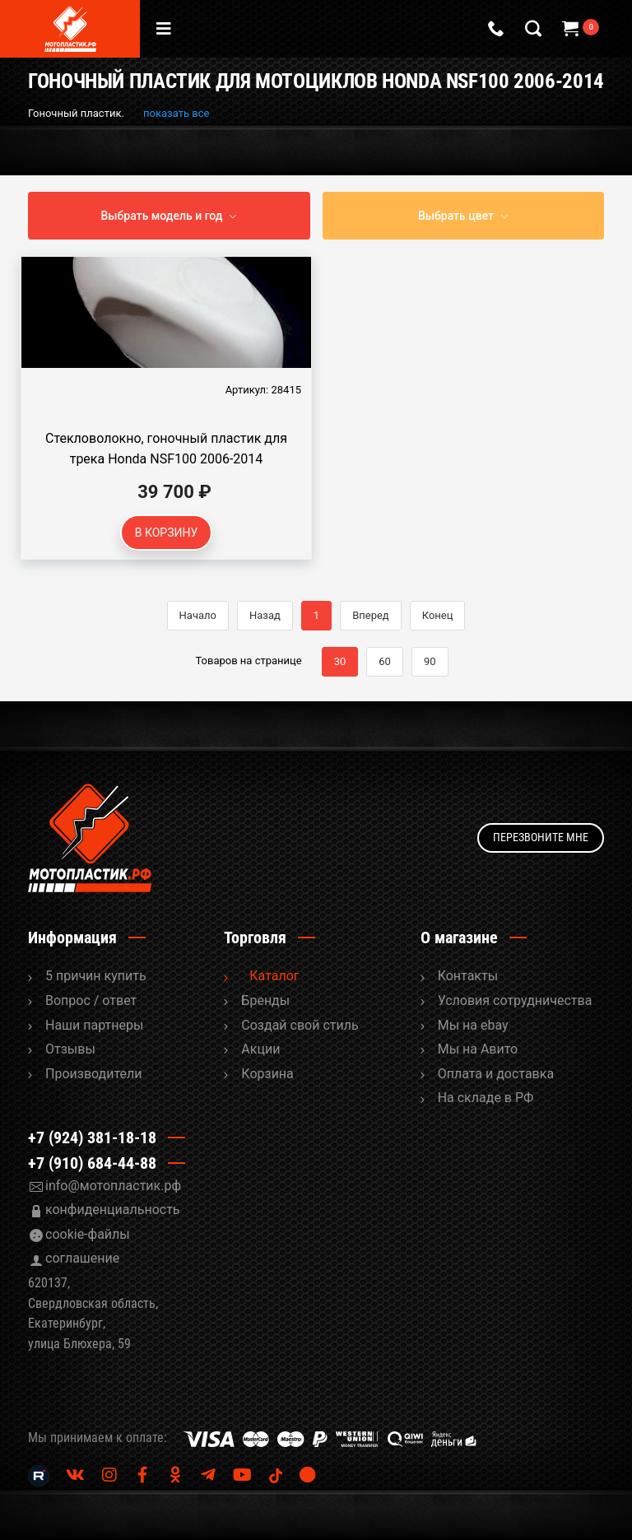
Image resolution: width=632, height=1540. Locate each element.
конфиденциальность (112, 1209)
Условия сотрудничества (515, 1000)
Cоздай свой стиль (299, 1025)
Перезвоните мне (540, 837)
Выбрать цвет (456, 215)
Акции (260, 1049)
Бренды (265, 1000)
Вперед (370, 615)
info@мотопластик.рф (113, 1185)
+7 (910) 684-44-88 (92, 1163)
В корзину (166, 532)
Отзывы (70, 1049)
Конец (437, 615)
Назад (265, 615)
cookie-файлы (87, 1234)
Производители (93, 1074)
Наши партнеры (94, 1025)
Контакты (468, 976)
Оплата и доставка (496, 1074)
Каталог (274, 976)
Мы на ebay (473, 1025)
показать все (176, 113)
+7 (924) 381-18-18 (92, 1137)
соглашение (82, 1258)
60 (385, 661)
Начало (197, 615)
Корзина (267, 1074)
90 (430, 661)
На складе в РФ (486, 1097)
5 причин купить (95, 976)
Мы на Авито (478, 1049)
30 (340, 661)
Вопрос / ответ (91, 1000)
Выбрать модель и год (162, 215)
